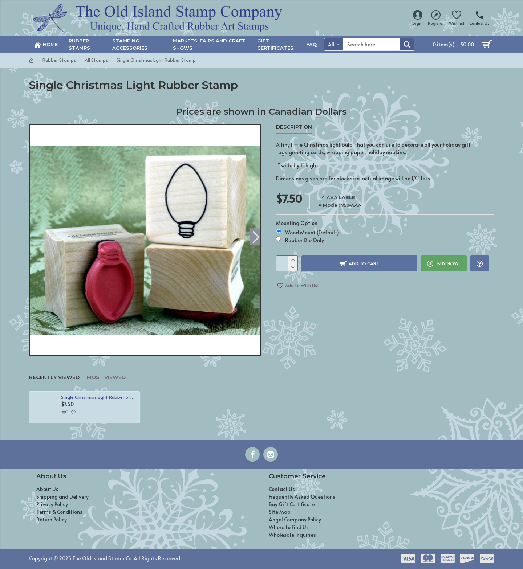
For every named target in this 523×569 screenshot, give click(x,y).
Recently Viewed (54, 377)
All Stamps (96, 60)
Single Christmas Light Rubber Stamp (99, 397)
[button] (256, 236)
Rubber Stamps (59, 60)
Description (294, 127)
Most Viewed (106, 377)
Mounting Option (296, 223)
